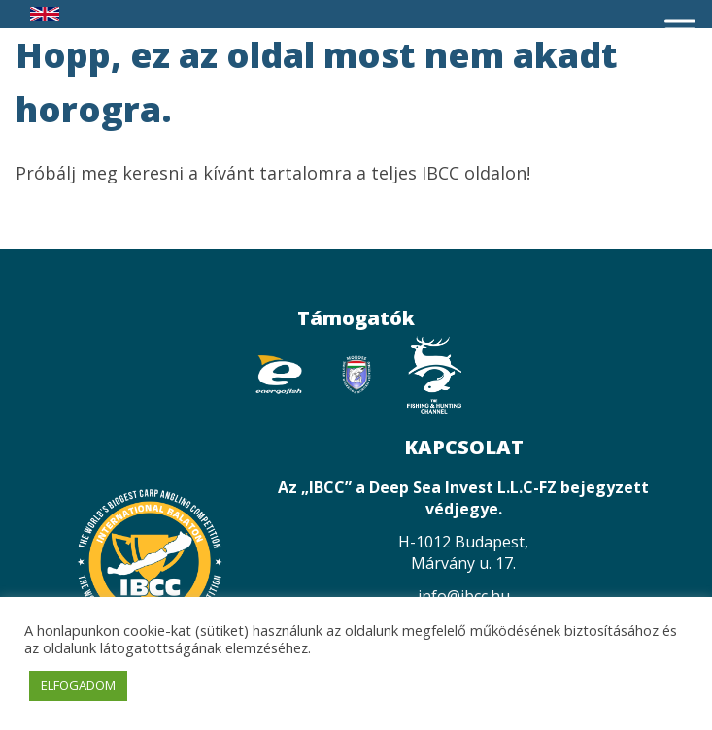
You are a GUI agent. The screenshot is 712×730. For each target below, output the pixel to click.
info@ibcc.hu (464, 596)
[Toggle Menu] (679, 28)
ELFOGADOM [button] (78, 685)
